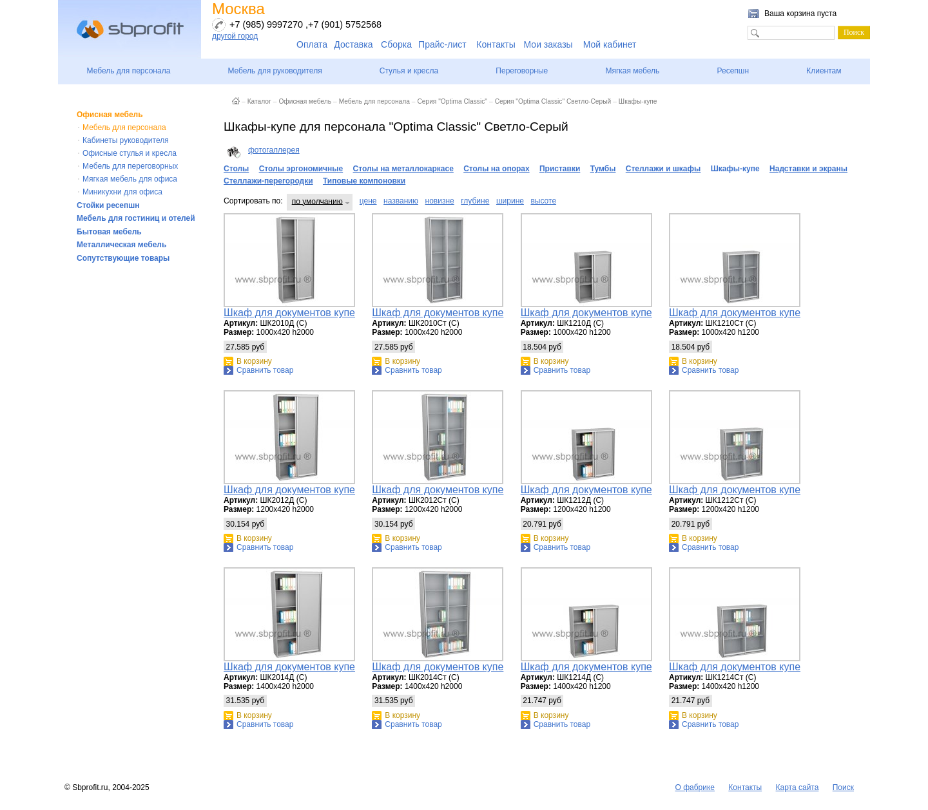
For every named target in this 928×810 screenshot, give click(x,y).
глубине (475, 200)
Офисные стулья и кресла (129, 153)
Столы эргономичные (301, 168)
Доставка (353, 44)
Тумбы (603, 168)
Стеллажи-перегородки (268, 180)
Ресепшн (733, 70)
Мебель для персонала (129, 70)
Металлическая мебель (121, 244)
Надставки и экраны (808, 168)
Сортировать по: (253, 200)
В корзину (254, 361)
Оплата (311, 44)
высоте (543, 200)
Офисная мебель (110, 114)
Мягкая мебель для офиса (129, 179)
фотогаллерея (274, 150)
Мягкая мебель (632, 70)
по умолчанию (317, 200)
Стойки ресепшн (108, 205)
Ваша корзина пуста (800, 13)
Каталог (259, 101)
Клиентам (823, 70)
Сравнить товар (265, 370)
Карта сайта (797, 787)
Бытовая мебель (109, 231)
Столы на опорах (496, 168)
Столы (236, 168)
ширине (510, 200)
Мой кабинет (610, 44)
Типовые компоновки (364, 180)
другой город (235, 36)
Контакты (495, 44)
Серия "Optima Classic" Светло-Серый (553, 101)
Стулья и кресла (409, 70)
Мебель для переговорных (130, 166)
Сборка (396, 44)
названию (400, 200)
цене (368, 200)
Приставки (559, 168)
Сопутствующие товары (123, 258)
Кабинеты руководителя (125, 140)
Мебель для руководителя (274, 70)
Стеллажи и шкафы (663, 168)
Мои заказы (548, 44)
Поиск (843, 787)
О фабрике (695, 787)
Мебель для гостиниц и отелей (136, 218)
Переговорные (522, 70)
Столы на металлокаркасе (403, 168)
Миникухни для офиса (122, 191)
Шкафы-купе (638, 101)
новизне (439, 200)
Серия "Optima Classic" (452, 101)
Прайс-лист (442, 44)
